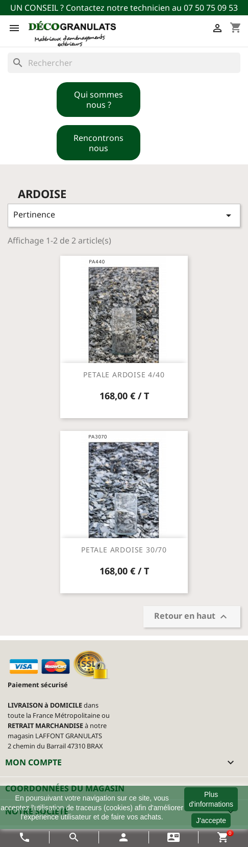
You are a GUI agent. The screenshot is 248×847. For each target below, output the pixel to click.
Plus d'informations (211, 799)
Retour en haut (192, 617)
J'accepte (211, 820)
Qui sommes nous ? (98, 99)
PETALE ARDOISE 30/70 (124, 549)
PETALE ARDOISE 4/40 (123, 374)
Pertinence (124, 215)
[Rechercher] (124, 63)
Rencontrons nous (98, 143)
